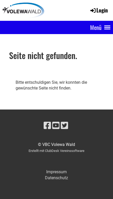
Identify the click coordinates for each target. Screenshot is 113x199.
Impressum (56, 171)
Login (99, 10)
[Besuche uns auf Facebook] (47, 126)
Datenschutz (56, 177)
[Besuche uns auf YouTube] (55, 126)
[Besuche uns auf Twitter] (64, 126)
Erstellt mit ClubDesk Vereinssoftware (56, 151)
